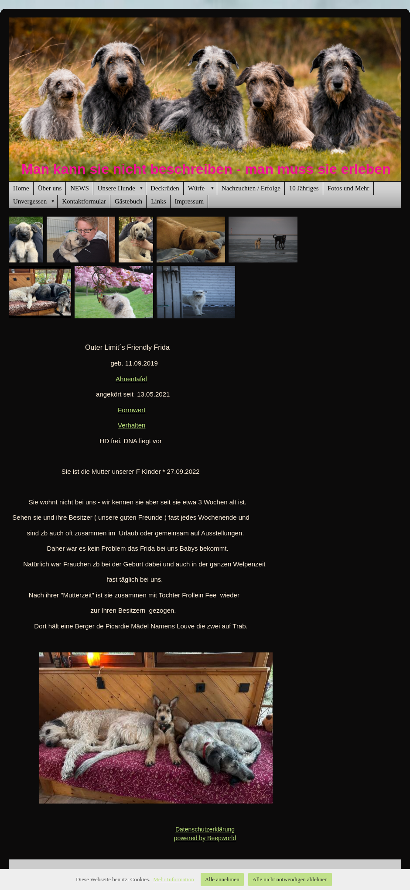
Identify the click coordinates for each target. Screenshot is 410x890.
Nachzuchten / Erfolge (251, 188)
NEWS (79, 188)
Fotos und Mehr (348, 188)
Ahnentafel (131, 379)
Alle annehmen (222, 879)
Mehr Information (173, 879)
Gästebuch (128, 201)
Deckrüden (164, 188)
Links (158, 201)
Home (21, 188)
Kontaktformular (84, 201)
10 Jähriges (304, 188)
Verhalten (131, 425)
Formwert (131, 410)
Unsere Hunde (122, 188)
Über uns (50, 188)
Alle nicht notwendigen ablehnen (290, 879)
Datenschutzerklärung (205, 829)
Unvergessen (35, 201)
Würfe (202, 188)
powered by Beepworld (205, 838)
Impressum (189, 201)
